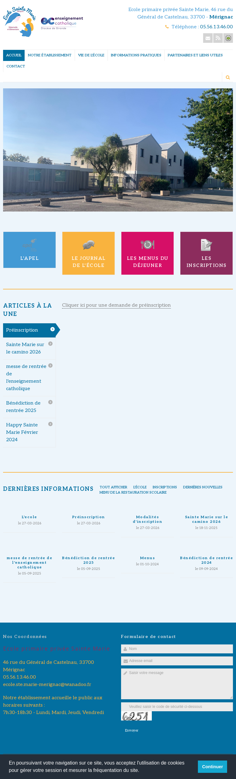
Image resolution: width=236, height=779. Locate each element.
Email (208, 38)
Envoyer (131, 731)
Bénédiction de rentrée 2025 (23, 407)
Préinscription (22, 330)
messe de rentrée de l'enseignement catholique (26, 378)
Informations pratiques (136, 55)
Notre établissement (50, 55)
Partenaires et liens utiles (195, 55)
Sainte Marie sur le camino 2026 (25, 348)
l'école (140, 487)
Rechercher (227, 77)
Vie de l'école (91, 55)
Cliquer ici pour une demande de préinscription (116, 305)
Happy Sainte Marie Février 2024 (22, 432)
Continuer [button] (212, 766)
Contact (15, 66)
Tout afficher (113, 487)
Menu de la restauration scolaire (133, 492)
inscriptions (165, 487)
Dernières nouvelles (202, 487)
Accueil (14, 55)
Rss (218, 38)
